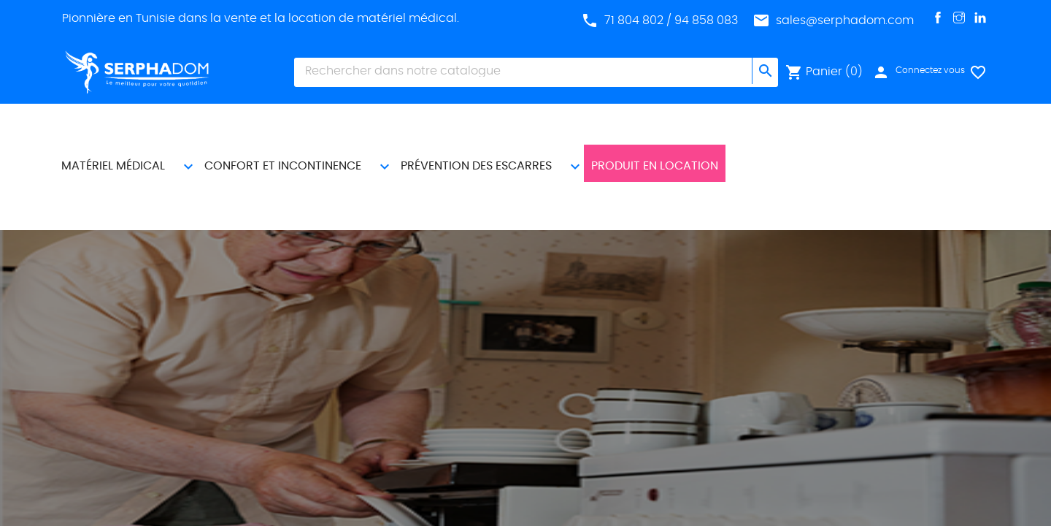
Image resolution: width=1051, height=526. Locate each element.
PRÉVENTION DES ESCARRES (484, 125)
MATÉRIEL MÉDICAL (121, 125)
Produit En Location (662, 125)
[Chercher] (523, 71)
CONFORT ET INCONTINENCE (290, 125)
